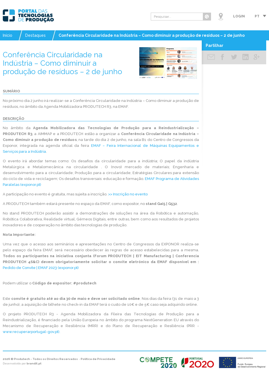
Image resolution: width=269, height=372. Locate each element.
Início (7, 35)
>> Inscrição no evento (128, 194)
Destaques (35, 35)
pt (257, 16)
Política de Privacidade (98, 358)
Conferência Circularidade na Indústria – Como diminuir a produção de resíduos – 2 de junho (152, 35)
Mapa (221, 16)
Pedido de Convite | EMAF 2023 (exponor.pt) (41, 268)
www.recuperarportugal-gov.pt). (31, 332)
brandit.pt (34, 363)
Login (239, 16)
